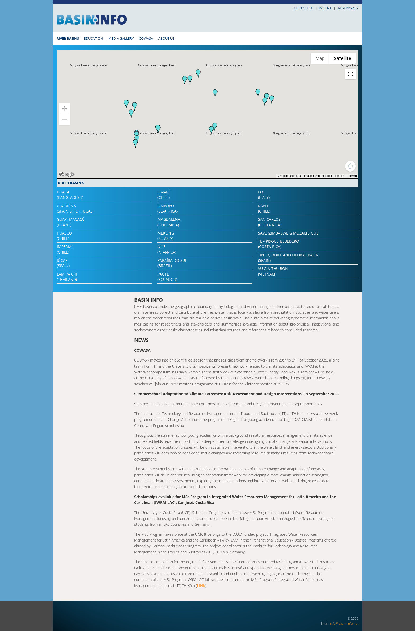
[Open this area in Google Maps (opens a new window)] (66, 174)
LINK (201, 585)
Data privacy (347, 8)
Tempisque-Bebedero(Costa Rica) (278, 244)
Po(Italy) (264, 195)
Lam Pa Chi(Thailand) (67, 277)
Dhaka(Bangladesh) (70, 195)
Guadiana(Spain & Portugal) (75, 208)
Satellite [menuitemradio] (342, 58)
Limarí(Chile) (163, 195)
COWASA (146, 38)
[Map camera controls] (350, 166)
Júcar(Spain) (63, 263)
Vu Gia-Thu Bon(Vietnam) (273, 271)
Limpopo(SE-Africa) (167, 208)
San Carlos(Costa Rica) (269, 222)
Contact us (304, 8)
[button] (258, 93)
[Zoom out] (64, 119)
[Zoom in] (64, 108)
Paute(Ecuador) (167, 277)
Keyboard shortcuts (289, 175)
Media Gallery (121, 38)
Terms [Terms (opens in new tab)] (352, 175)
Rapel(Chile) (264, 208)
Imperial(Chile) (65, 249)
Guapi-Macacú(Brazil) (71, 222)
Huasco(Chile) (64, 236)
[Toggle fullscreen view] (350, 74)
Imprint (325, 8)
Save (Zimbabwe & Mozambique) (288, 233)
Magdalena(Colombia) (168, 222)
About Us (166, 38)
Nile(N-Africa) (166, 249)
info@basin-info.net (344, 623)
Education (93, 38)
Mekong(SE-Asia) (165, 236)
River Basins (68, 38)
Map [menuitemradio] (319, 58)
